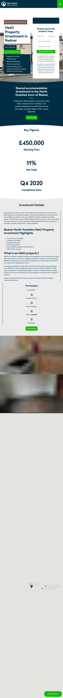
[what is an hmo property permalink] (40, 253)
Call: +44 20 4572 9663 (12, 52)
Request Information (46, 51)
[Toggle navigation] (60, 4)
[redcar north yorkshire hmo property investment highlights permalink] (34, 233)
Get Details (31, 117)
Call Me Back (53, 694)
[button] (31, 117)
